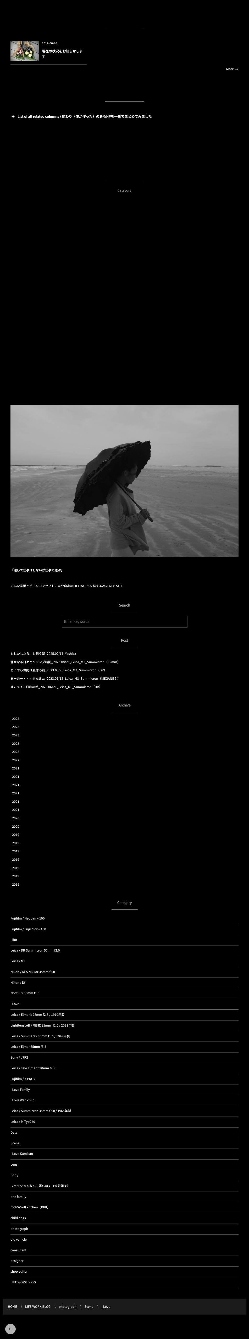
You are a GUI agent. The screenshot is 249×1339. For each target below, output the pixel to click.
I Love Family (20, 1089)
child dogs (18, 1218)
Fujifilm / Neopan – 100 (27, 918)
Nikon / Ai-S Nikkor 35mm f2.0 (32, 972)
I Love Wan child (22, 1100)
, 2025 (14, 718)
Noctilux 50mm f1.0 (25, 993)
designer (17, 1260)
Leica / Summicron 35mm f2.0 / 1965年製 (40, 1111)
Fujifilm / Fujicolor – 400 (28, 929)
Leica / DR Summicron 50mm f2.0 (35, 950)
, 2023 (14, 727)
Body (14, 1175)
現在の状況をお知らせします (62, 53)
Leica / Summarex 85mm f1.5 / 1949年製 (40, 1036)
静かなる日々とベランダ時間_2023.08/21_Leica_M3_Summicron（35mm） (65, 662)
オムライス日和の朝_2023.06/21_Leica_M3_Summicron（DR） (56, 687)
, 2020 (14, 818)
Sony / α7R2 (19, 1057)
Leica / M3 (17, 961)
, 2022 (14, 760)
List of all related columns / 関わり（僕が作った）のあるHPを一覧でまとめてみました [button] (81, 116)
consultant (18, 1250)
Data (13, 1132)
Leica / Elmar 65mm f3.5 (28, 1046)
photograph (19, 1228)
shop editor (18, 1271)
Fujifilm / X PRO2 (22, 1079)
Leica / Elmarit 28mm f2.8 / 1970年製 (37, 1014)
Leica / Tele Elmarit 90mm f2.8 (32, 1068)
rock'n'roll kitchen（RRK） (30, 1207)
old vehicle (18, 1239)
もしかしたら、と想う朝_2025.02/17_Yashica (43, 653)
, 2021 (14, 768)
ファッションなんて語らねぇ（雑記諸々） (40, 1186)
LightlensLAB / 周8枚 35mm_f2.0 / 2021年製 (42, 1025)
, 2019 (14, 834)
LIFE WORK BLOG (23, 1282)
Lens (14, 1164)
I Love (14, 1004)
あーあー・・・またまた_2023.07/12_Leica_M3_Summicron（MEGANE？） (65, 678)
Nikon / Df (17, 982)
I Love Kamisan (21, 1153)
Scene (14, 1143)
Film (13, 940)
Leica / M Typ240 (22, 1121)
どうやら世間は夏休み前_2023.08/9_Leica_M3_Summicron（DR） (58, 670)
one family (18, 1196)
